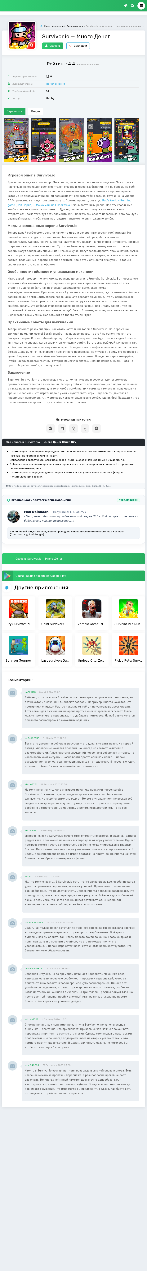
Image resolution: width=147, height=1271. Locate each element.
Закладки (78, 45)
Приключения (55, 84)
